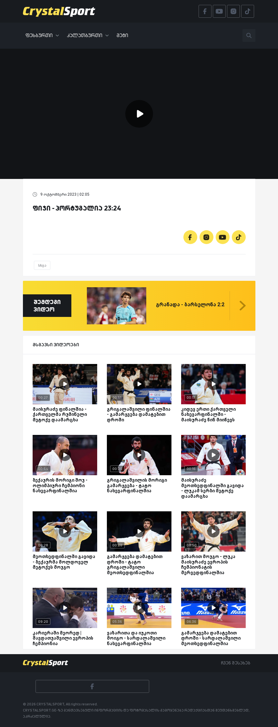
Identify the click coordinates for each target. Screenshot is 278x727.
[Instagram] (206, 237)
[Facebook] (190, 237)
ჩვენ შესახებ (235, 663)
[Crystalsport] (59, 11)
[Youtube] (223, 237)
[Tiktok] (239, 237)
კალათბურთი (88, 35)
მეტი (122, 35)
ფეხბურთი (42, 35)
